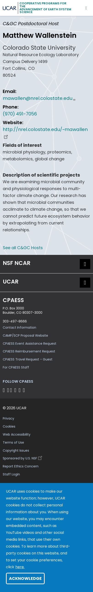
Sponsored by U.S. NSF (23, 457)
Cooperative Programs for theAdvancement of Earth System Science (45, 7)
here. (20, 567)
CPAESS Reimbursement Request (29, 351)
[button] (85, 264)
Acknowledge (25, 578)
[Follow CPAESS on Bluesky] (8, 390)
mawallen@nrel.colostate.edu (39, 98)
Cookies (9, 426)
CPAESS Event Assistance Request (29, 343)
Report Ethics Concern (20, 466)
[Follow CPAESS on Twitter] (12, 390)
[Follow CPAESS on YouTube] (24, 390)
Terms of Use (13, 442)
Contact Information (19, 327)
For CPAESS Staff (16, 367)
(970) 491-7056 (20, 114)
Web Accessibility (16, 434)
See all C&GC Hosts (23, 248)
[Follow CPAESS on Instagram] (20, 390)
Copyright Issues (16, 450)
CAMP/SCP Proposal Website (25, 335)
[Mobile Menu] (86, 8)
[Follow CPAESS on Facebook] (4, 390)
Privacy (8, 418)
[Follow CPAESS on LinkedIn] (16, 390)
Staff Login (11, 474)
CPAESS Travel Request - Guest (27, 359)
